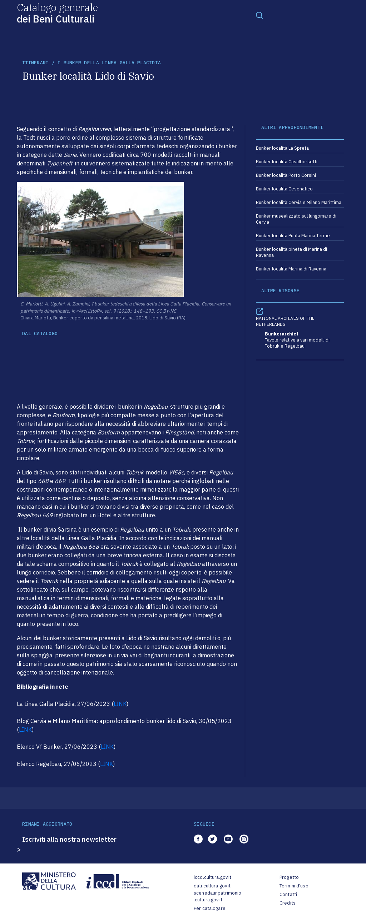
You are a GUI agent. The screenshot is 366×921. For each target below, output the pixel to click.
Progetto (289, 877)
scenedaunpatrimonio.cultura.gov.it (217, 896)
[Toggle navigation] (259, 15)
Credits (288, 903)
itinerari (35, 63)
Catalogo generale (57, 13)
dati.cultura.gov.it (212, 886)
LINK (120, 703)
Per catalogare (210, 908)
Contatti (288, 894)
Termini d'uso (294, 886)
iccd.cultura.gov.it (212, 877)
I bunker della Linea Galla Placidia (109, 63)
